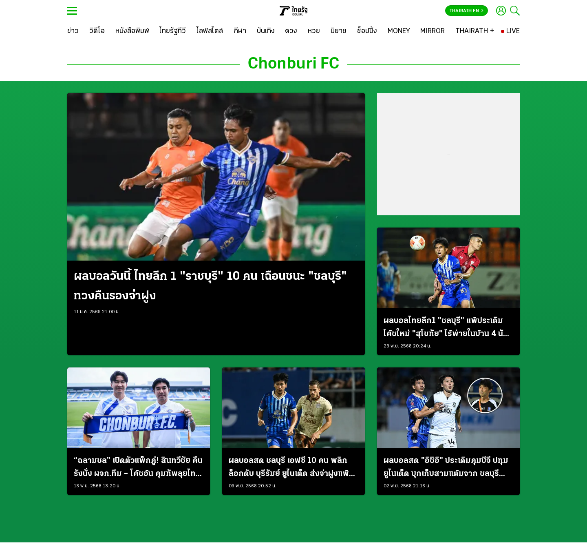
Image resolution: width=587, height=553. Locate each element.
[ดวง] (291, 31)
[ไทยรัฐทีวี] (172, 31)
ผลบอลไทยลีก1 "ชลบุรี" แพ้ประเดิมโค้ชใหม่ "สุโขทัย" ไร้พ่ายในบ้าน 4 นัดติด (446, 329)
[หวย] (314, 31)
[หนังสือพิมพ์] (132, 31)
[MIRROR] (432, 31)
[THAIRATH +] (474, 31)
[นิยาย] (338, 31)
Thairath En (466, 11)
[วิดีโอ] (97, 31)
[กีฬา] (240, 31)
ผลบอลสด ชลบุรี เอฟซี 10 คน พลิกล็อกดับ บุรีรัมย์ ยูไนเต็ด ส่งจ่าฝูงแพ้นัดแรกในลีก (289, 468)
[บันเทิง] (266, 31)
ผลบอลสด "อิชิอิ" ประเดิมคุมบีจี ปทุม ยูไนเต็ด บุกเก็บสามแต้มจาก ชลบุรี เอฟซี (446, 468)
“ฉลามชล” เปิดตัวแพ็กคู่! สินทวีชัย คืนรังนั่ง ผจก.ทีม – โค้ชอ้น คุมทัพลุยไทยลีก (138, 468)
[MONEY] (399, 31)
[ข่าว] (73, 31)
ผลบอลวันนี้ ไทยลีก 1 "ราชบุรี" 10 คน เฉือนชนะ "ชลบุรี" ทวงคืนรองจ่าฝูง (210, 286)
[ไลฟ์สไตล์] (209, 31)
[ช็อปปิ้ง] (367, 31)
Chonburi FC (293, 64)
